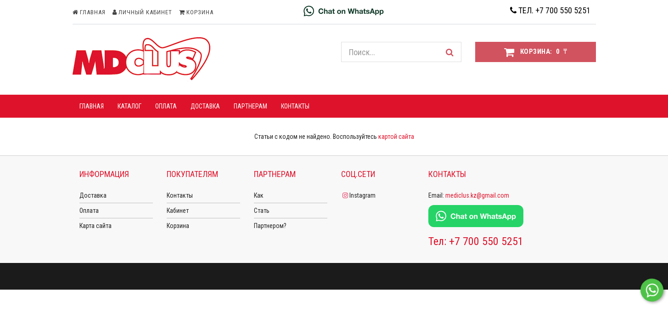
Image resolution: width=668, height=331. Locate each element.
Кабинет (178, 210)
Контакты (295, 106)
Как (259, 195)
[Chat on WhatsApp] (343, 10)
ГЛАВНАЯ (91, 106)
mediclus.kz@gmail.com (477, 195)
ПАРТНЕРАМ (250, 106)
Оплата (89, 210)
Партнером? (270, 225)
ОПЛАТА (166, 106)
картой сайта (396, 136)
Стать (261, 210)
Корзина (178, 225)
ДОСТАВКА (205, 106)
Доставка (93, 195)
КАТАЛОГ (129, 106)
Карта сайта (95, 225)
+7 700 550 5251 (486, 241)
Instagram (358, 195)
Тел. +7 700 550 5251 (550, 10)
